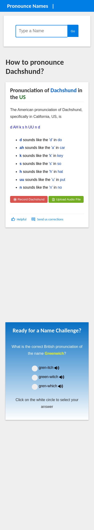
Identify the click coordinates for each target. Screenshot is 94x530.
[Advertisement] (44, 276)
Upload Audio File (66, 199)
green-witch (54, 377)
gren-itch (52, 368)
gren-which (54, 386)
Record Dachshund (29, 199)
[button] (19, 219)
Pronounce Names (27, 6)
